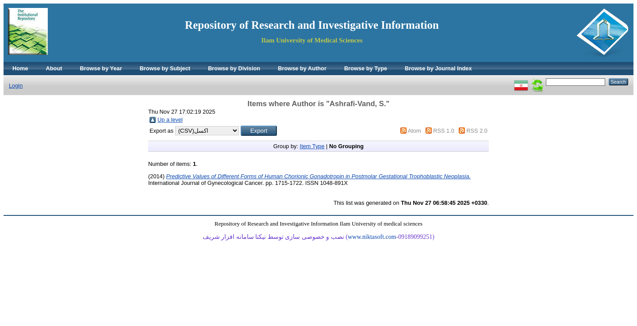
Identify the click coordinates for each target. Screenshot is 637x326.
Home (20, 68)
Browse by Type (365, 68)
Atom (414, 130)
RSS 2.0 (476, 130)
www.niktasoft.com (372, 237)
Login (16, 85)
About (54, 68)
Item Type (312, 146)
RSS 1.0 (443, 130)
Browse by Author (302, 68)
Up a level (170, 119)
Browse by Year (101, 68)
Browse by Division (234, 68)
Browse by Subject (165, 68)
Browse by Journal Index (438, 68)
